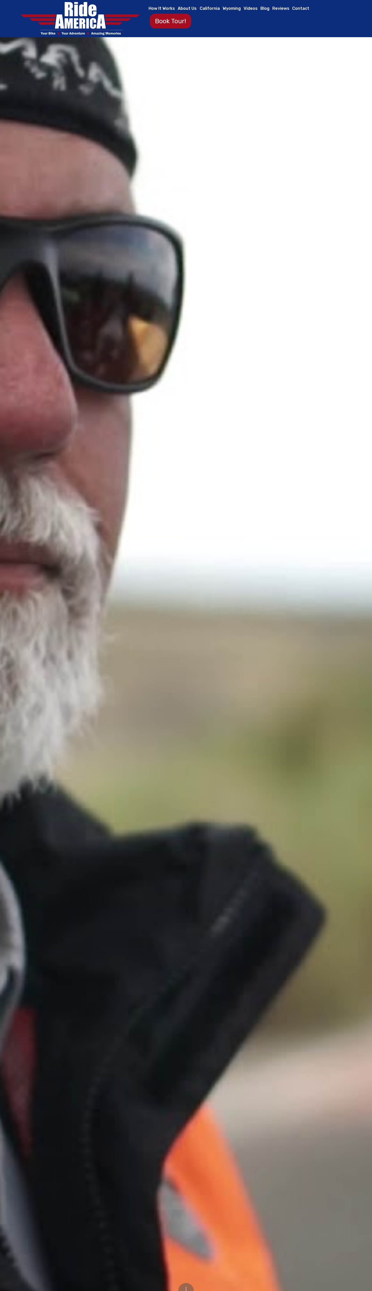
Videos (251, 8)
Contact (300, 8)
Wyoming (232, 8)
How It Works (162, 8)
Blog (264, 8)
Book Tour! (170, 21)
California (210, 8)
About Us (187, 8)
